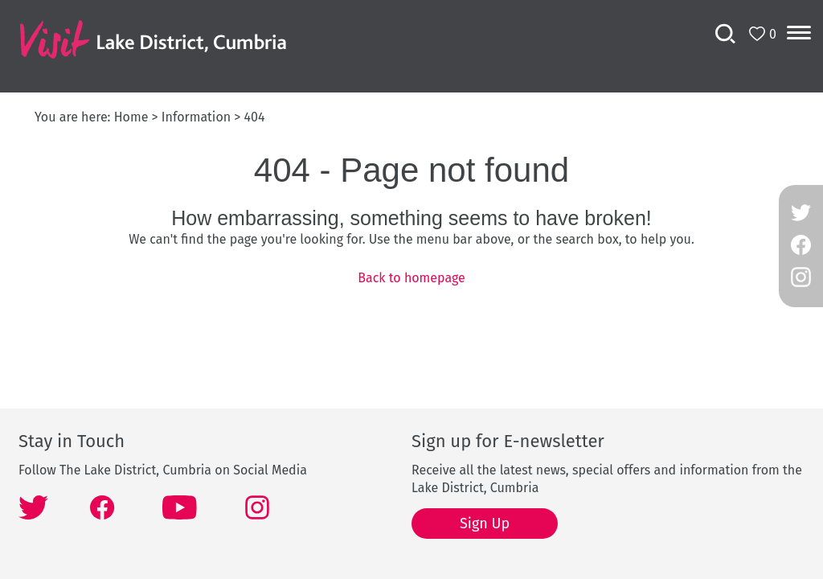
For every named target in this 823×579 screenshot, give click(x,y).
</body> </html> (411, 289)
